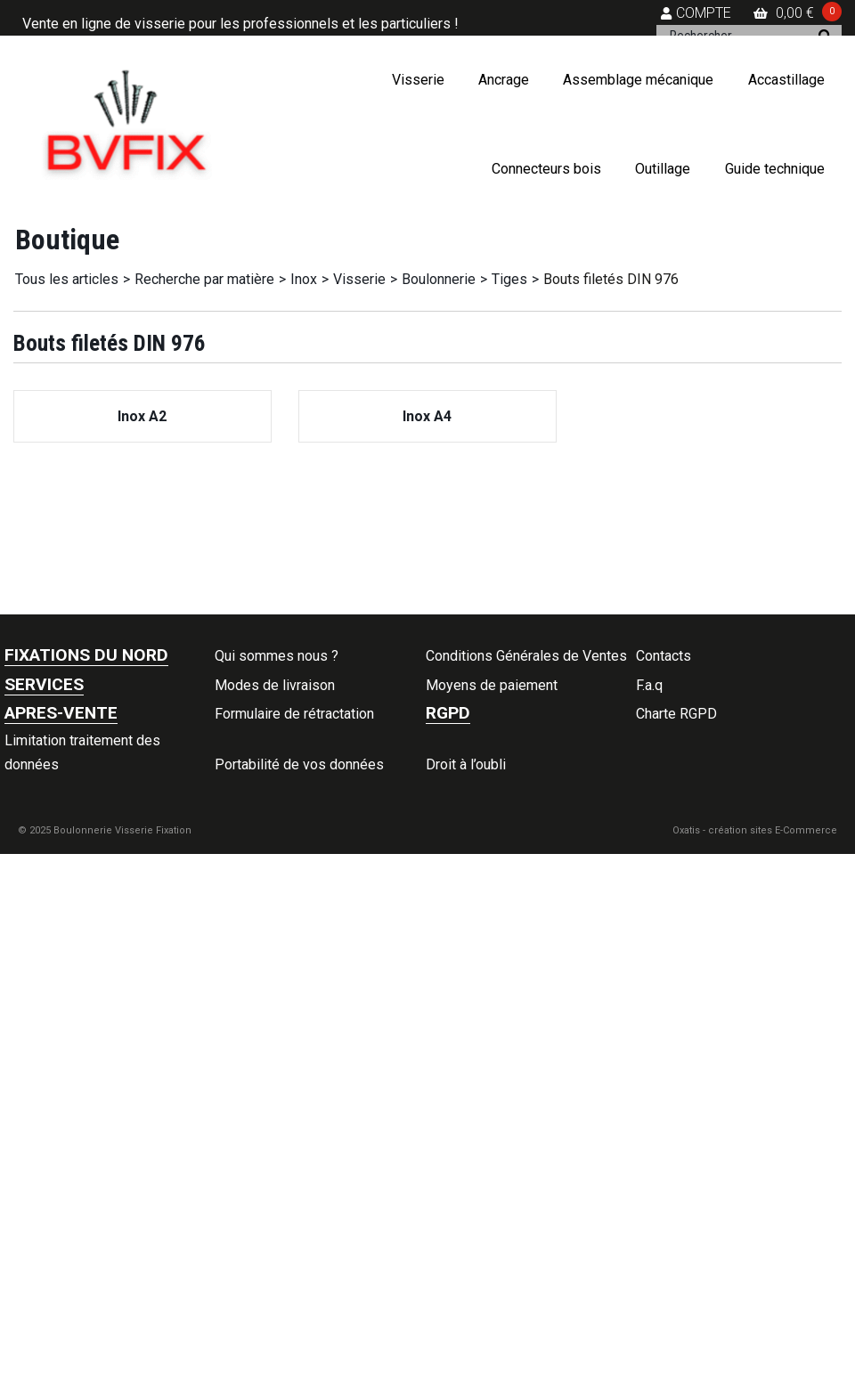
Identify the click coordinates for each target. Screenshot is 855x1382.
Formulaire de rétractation (294, 713)
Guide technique (775, 168)
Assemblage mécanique (638, 79)
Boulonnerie (439, 279)
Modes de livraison (275, 685)
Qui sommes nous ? (276, 655)
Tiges (509, 279)
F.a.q (649, 685)
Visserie (418, 79)
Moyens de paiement (492, 685)
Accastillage (786, 79)
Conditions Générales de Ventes (526, 655)
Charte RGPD (676, 713)
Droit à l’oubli (466, 764)
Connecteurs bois (546, 168)
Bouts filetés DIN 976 (611, 279)
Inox (303, 279)
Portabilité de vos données (299, 764)
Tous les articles (66, 279)
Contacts (663, 655)
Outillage (662, 168)
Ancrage (503, 79)
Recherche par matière (204, 279)
